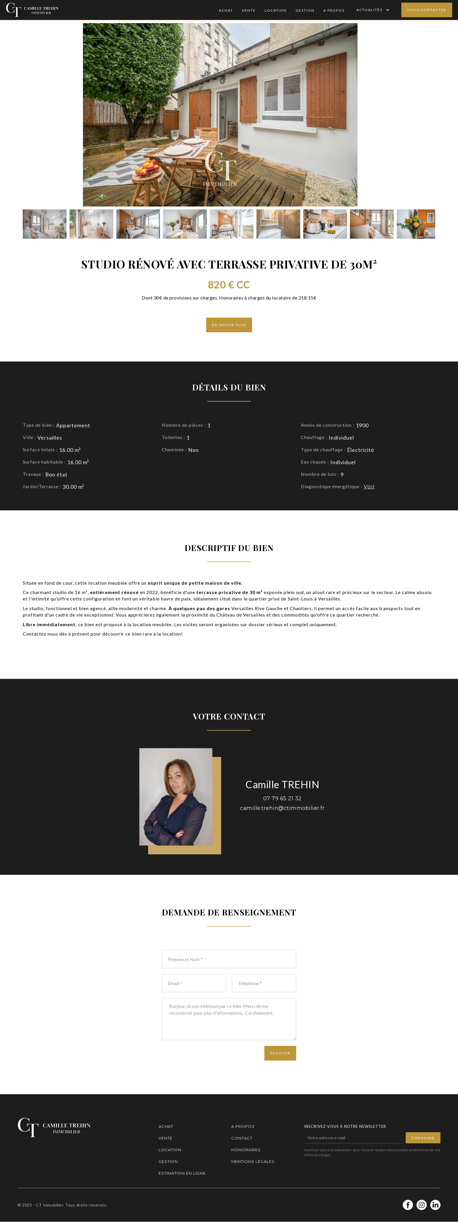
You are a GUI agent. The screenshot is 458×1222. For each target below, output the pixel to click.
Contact (241, 1138)
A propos (243, 1126)
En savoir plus (229, 325)
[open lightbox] (45, 224)
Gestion (305, 10)
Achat (226, 10)
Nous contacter (426, 10)
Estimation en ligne (182, 1173)
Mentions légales (253, 1161)
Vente (249, 10)
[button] (372, 10)
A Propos (334, 10)
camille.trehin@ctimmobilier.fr (282, 808)
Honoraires (246, 1149)
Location (276, 10)
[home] (32, 10)
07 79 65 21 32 (282, 798)
